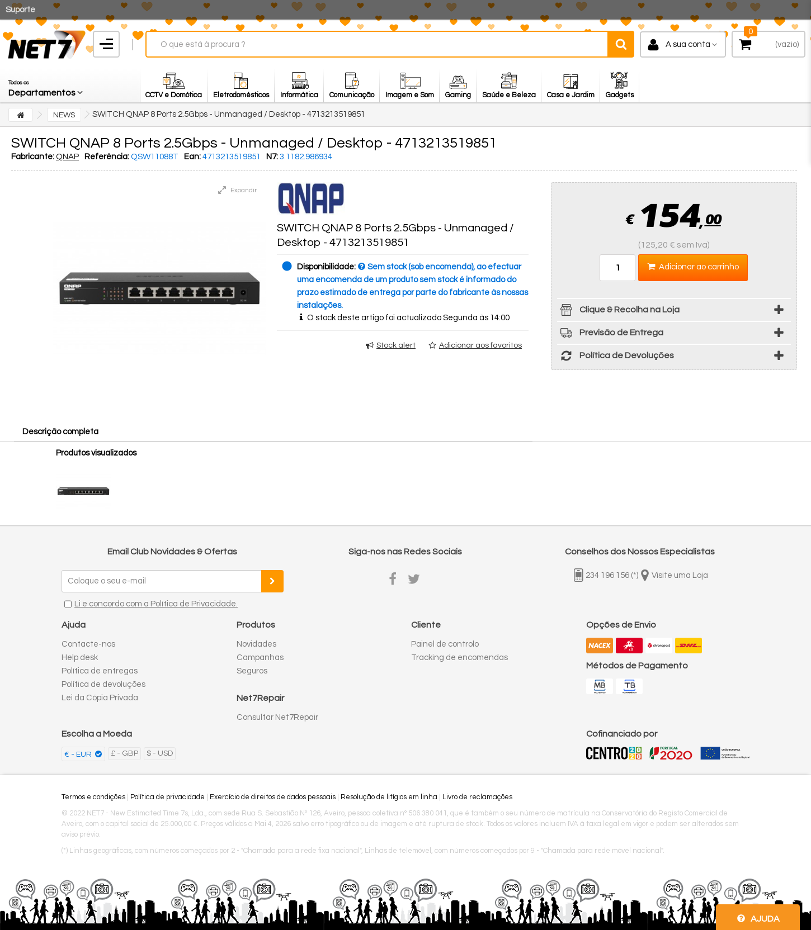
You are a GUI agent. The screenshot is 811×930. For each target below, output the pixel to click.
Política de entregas (100, 671)
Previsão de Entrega (610, 334)
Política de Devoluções (615, 357)
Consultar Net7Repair (277, 717)
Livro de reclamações (477, 797)
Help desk (80, 657)
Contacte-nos (88, 644)
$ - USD (160, 753)
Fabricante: (32, 157)
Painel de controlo (445, 644)
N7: (272, 157)
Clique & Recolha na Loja (618, 312)
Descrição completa (60, 432)
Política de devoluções (103, 684)
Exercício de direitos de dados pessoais (273, 797)
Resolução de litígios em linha (389, 797)
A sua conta (688, 44)
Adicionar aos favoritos (480, 345)
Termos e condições (93, 797)
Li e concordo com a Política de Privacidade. (156, 604)
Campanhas (260, 657)
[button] (46, 85)
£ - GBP (124, 753)
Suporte (20, 10)
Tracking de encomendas (459, 657)
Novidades (256, 644)
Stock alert (396, 345)
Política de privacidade (167, 797)
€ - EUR (78, 754)
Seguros (252, 671)
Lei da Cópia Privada (100, 698)
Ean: (192, 157)
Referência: (106, 157)
